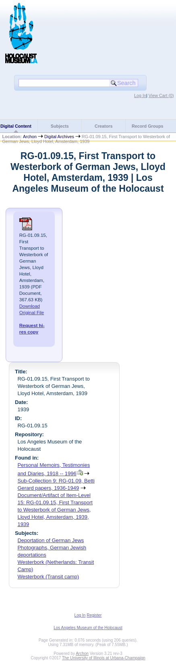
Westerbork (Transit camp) (48, 577)
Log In (140, 95)
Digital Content (15, 126)
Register (94, 615)
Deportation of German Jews (50, 540)
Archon (30, 136)
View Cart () (161, 95)
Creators (103, 126)
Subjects (60, 126)
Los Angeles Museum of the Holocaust (88, 628)
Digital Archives (59, 136)
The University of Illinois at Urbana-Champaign (103, 658)
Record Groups (148, 126)
